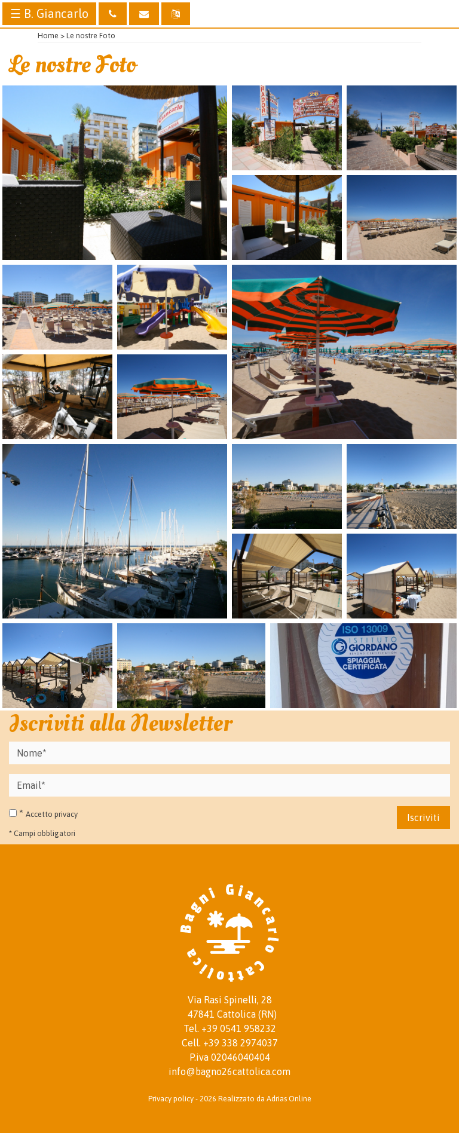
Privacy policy (171, 1098)
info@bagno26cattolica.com (229, 1071)
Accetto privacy (52, 814)
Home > (51, 35)
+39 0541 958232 (238, 1028)
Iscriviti (423, 817)
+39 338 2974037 (240, 1042)
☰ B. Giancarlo (49, 13)
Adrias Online (289, 1098)
